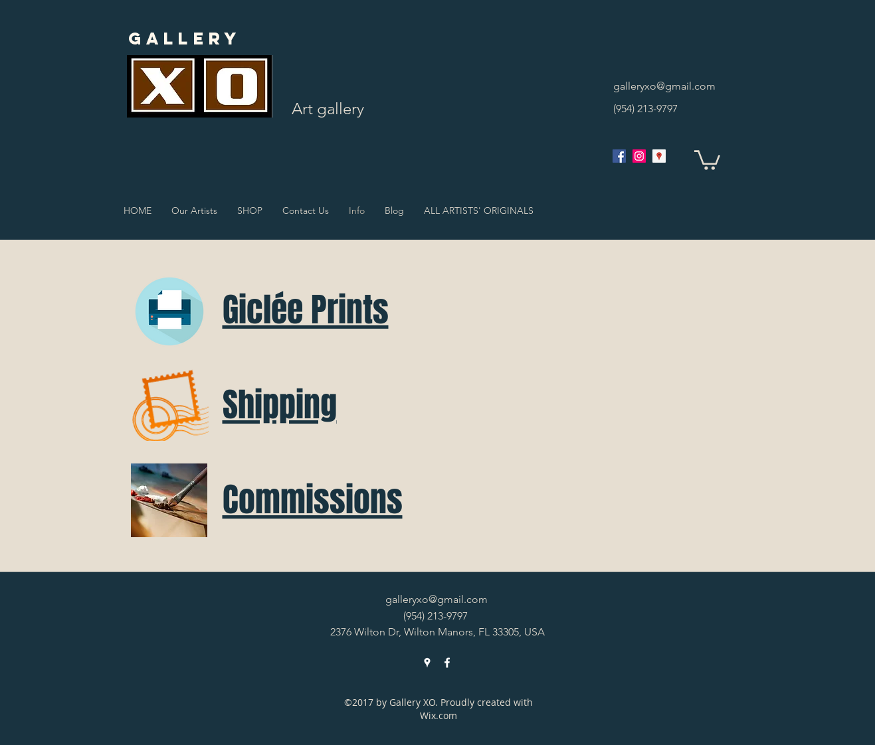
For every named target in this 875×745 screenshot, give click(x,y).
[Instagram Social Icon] (639, 156)
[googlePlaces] (659, 156)
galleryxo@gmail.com (664, 86)
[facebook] (619, 156)
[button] (707, 159)
